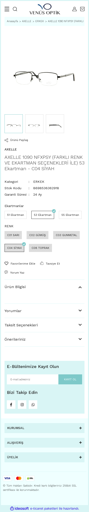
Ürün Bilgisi (15, 287)
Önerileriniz (15, 339)
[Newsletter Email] (44, 379)
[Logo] (44, 8)
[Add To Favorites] (20, 263)
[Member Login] (74, 9)
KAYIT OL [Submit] (70, 379)
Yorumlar (13, 311)
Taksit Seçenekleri (21, 325)
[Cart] (82, 9)
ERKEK (38, 182)
